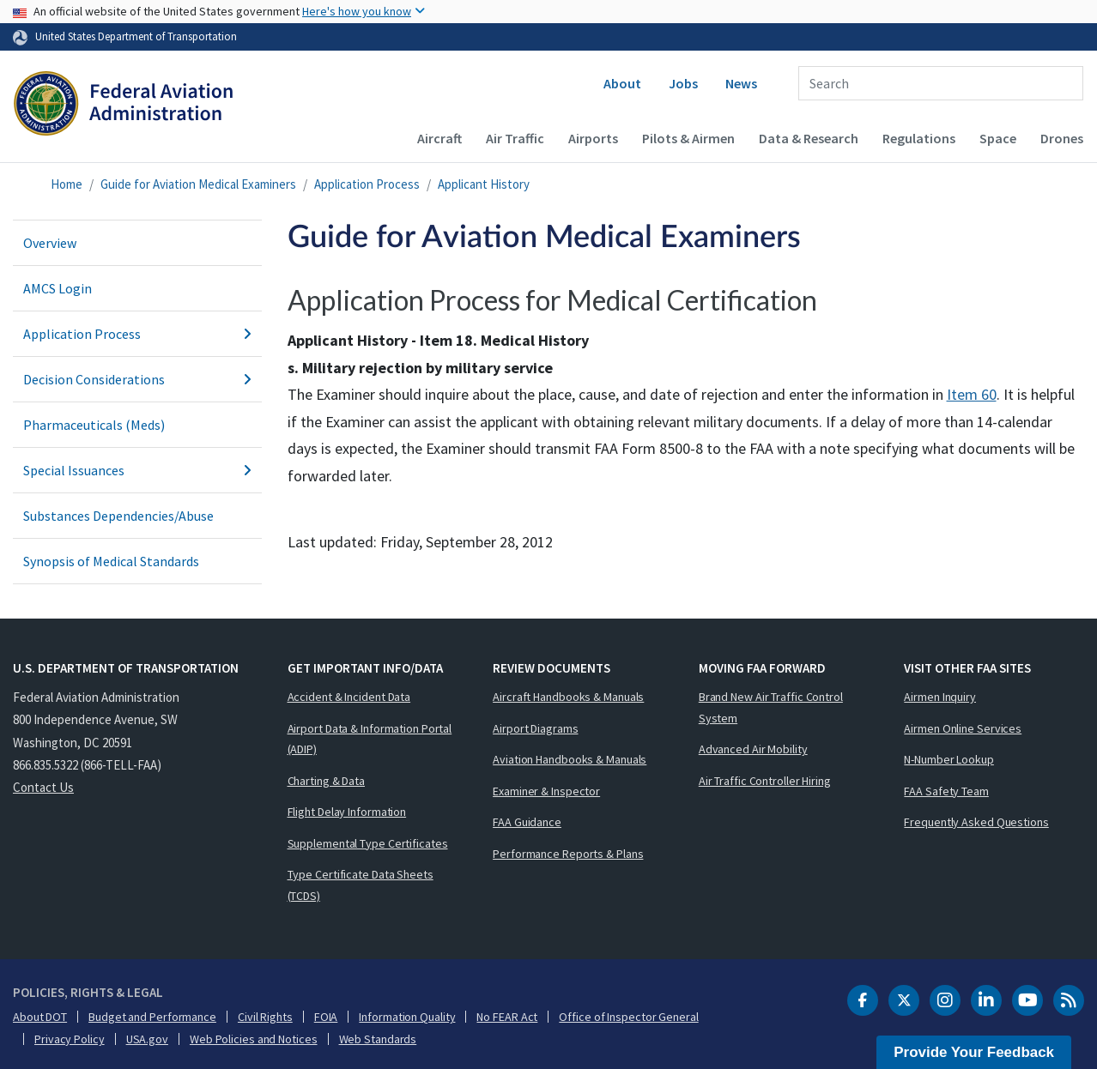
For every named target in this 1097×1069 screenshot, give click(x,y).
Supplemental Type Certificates (368, 843)
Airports (593, 138)
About (622, 83)
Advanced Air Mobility (753, 749)
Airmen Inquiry (940, 696)
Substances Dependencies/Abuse (118, 515)
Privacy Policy (69, 1039)
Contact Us (43, 787)
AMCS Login (57, 288)
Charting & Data (327, 780)
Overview (49, 242)
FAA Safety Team (946, 791)
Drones (1061, 138)
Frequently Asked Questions (976, 822)
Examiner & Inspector (546, 791)
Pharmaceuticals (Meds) (94, 424)
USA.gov (147, 1039)
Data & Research (808, 138)
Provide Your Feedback (974, 1052)
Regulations (918, 138)
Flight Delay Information (347, 811)
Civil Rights (265, 1017)
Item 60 (972, 394)
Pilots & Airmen (688, 138)
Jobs (683, 83)
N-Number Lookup (949, 759)
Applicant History (484, 184)
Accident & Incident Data (349, 696)
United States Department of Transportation (136, 36)
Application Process (367, 184)
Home (66, 184)
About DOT (40, 1017)
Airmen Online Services (962, 728)
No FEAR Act (506, 1017)
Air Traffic (515, 138)
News (741, 83)
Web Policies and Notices (254, 1039)
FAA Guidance (527, 822)
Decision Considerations (137, 379)
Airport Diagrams (535, 728)
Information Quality (407, 1017)
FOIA (326, 1017)
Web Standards (378, 1039)
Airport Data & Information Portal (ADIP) (370, 739)
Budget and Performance (152, 1017)
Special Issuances (137, 470)
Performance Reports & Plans (568, 853)
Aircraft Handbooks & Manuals (568, 696)
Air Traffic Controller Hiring (765, 780)
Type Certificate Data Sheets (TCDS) (360, 885)
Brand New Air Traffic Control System (771, 707)
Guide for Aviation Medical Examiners (198, 184)
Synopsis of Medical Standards (111, 561)
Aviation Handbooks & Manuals (569, 759)
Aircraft (439, 138)
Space (997, 138)
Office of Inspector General (628, 1017)
